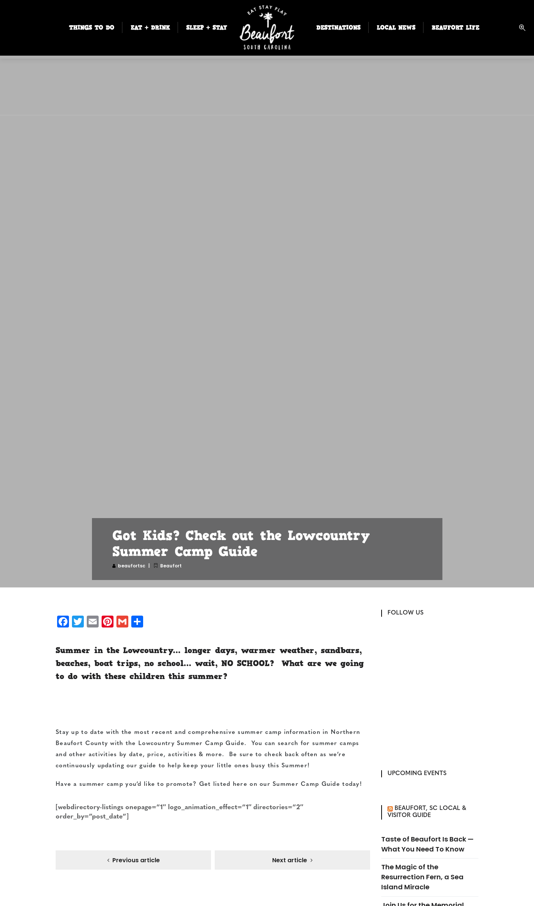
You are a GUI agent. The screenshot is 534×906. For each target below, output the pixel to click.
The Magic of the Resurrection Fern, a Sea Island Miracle (422, 877)
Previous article (136, 860)
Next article (289, 860)
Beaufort (171, 566)
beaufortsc (131, 566)
